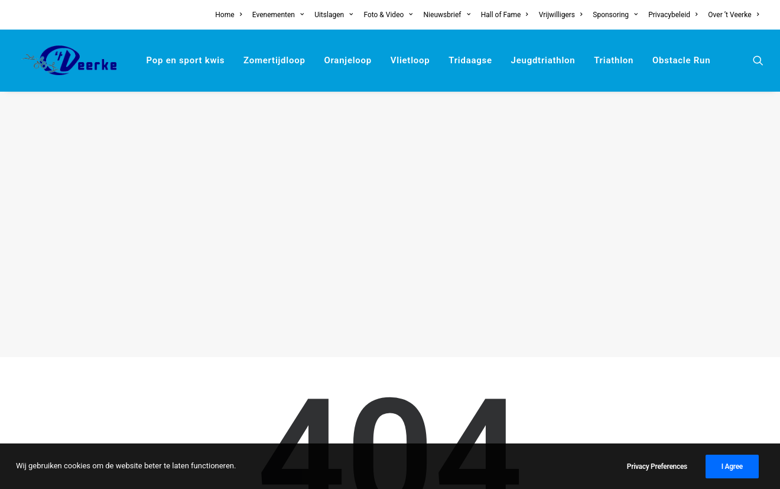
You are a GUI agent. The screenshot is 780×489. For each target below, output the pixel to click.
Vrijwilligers (561, 15)
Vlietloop (410, 60)
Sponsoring (615, 15)
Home (228, 15)
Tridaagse (470, 60)
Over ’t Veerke (733, 15)
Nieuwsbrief (447, 15)
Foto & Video (387, 15)
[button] (758, 60)
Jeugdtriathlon (543, 60)
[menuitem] (230, 15)
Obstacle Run (681, 60)
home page (468, 318)
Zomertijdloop (274, 60)
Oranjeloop (348, 60)
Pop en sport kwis (185, 60)
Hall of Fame (504, 15)
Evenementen (278, 15)
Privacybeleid (672, 15)
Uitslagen (333, 15)
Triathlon (613, 60)
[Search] (390, 392)
